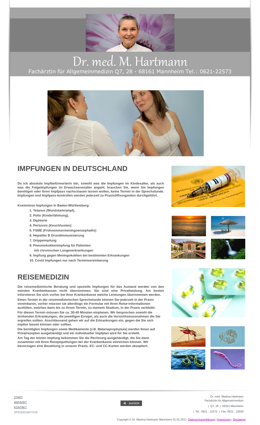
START (18, 397)
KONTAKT (20, 407)
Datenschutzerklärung (201, 419)
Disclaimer (239, 419)
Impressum (223, 419)
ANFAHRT (20, 402)
